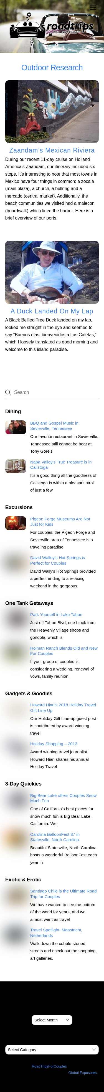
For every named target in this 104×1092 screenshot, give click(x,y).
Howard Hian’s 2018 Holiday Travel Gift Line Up (63, 707)
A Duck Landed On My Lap (52, 311)
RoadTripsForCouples (49, 1066)
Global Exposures (83, 1073)
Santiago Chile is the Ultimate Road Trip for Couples (63, 894)
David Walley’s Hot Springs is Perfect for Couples (57, 560)
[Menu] (93, 7)
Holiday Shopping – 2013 (53, 743)
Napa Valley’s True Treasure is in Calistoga (61, 465)
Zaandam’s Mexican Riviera (52, 150)
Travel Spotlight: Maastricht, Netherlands (56, 933)
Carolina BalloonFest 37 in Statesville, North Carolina (55, 837)
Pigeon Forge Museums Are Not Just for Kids (60, 522)
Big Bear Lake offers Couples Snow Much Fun (63, 798)
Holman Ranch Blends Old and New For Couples (64, 651)
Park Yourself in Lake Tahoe (56, 614)
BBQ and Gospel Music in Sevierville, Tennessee (54, 426)
